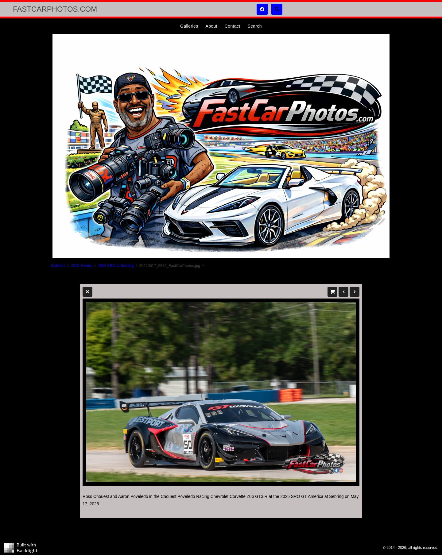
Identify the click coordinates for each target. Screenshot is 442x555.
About (211, 26)
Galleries (189, 26)
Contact (232, 26)
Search (254, 26)
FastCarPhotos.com (55, 9)
